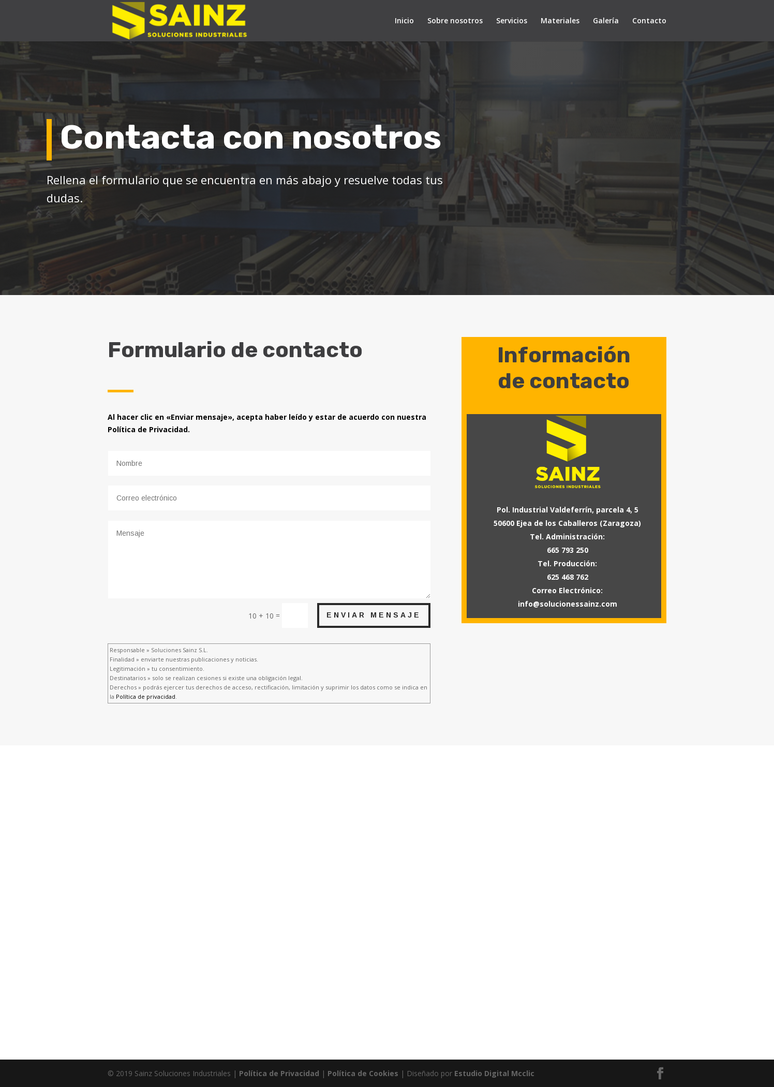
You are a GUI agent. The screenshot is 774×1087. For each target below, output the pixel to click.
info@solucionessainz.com (567, 604)
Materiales (560, 21)
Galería (606, 21)
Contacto (649, 21)
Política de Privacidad (279, 1073)
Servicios (511, 21)
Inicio (404, 21)
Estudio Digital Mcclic (494, 1073)
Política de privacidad (145, 696)
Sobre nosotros (455, 21)
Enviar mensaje (373, 615)
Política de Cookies (363, 1073)
